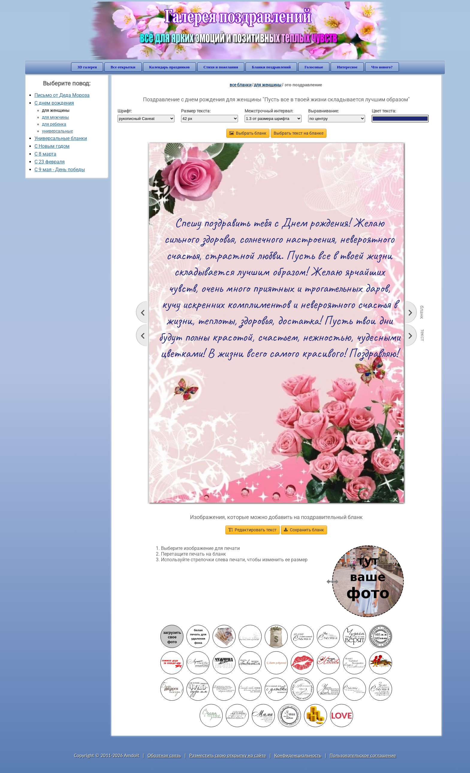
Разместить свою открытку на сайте (227, 755)
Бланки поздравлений (271, 67)
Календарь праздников (169, 67)
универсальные (57, 131)
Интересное (347, 67)
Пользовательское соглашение (363, 755)
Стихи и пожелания (221, 67)
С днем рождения (54, 103)
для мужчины (55, 117)
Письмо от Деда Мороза (62, 95)
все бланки (240, 84)
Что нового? (382, 67)
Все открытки (123, 67)
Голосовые (314, 67)
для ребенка (54, 124)
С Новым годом (52, 146)
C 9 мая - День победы (59, 169)
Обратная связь (164, 755)
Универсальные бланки (60, 138)
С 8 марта (45, 154)
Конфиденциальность (297, 755)
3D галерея (87, 67)
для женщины (267, 84)
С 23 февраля (49, 162)
